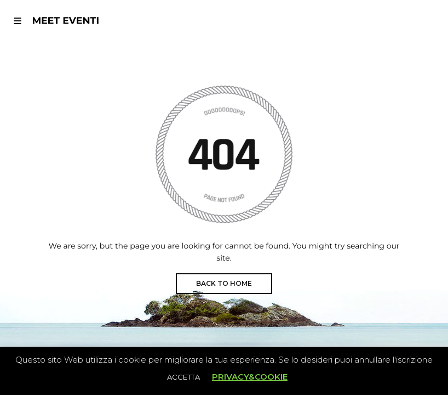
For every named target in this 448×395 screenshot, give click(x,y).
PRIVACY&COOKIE (250, 376)
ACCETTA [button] (183, 377)
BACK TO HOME (224, 283)
